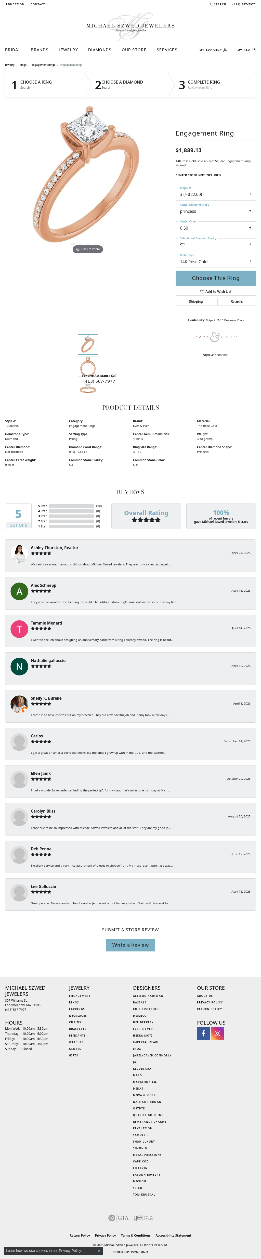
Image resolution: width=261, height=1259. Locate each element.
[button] (14, 4)
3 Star (42, 516)
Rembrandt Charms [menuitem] (150, 1121)
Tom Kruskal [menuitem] (144, 1194)
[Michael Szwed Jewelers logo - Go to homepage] (130, 27)
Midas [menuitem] (138, 1088)
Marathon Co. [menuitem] (145, 1082)
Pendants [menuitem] (77, 1035)
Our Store (134, 50)
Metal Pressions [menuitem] (147, 1155)
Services (167, 50)
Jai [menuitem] (135, 1062)
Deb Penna (41, 848)
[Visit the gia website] (118, 1218)
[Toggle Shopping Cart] (246, 50)
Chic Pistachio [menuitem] (146, 1009)
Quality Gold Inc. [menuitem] (149, 1115)
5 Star (42, 506)
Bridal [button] (13, 50)
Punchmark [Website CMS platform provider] (139, 1252)
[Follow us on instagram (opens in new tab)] (217, 1033)
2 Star (42, 521)
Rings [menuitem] (74, 1002)
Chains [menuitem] (75, 1022)
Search (25, 87)
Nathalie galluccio (48, 660)
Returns (237, 301)
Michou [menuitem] (139, 1181)
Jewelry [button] (68, 50)
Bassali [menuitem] (139, 1002)
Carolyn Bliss (43, 811)
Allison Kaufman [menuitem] (148, 996)
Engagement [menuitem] (80, 996)
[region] (87, 178)
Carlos (37, 735)
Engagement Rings (43, 65)
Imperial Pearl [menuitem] (146, 1042)
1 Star (42, 526)
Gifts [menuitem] (73, 1055)
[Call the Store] (15, 1010)
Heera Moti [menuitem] (143, 1035)
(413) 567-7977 (99, 381)
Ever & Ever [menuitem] (143, 1029)
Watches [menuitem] (76, 1042)
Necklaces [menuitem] (78, 1015)
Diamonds (100, 50)
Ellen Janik (41, 773)
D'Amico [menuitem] (140, 1015)
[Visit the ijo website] (143, 1218)
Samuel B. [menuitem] (141, 1135)
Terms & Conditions (136, 1235)
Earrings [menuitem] (77, 1009)
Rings (23, 65)
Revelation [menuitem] (143, 1128)
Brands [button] (39, 50)
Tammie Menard (46, 623)
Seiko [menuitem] (137, 1188)
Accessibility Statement (173, 1235)
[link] (37, 4)
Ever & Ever (141, 426)
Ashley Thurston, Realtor (55, 547)
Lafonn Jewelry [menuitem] (147, 1174)
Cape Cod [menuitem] (141, 1161)
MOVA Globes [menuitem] (144, 1095)
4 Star (42, 511)
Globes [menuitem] (75, 1049)
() (99, 506)
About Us (205, 996)
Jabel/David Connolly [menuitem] (152, 1055)
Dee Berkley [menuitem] (143, 1022)
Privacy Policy (210, 1002)
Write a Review (130, 945)
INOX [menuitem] (137, 1049)
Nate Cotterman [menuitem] (147, 1102)
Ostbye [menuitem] (139, 1108)
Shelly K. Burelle (46, 698)
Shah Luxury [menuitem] (144, 1141)
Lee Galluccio (43, 886)
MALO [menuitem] (137, 1075)
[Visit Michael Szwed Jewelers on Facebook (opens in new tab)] (203, 1033)
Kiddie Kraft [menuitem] (144, 1068)
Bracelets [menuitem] (77, 1029)
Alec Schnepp (43, 585)
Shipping (196, 301)
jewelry (10, 65)
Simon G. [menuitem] (140, 1148)
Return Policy (209, 1009)
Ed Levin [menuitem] (140, 1168)
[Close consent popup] (99, 1250)
